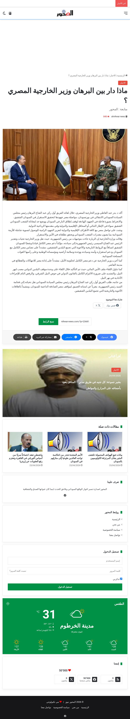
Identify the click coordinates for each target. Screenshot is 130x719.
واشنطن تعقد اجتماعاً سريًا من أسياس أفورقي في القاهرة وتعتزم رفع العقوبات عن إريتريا (25, 458)
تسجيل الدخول (65, 586)
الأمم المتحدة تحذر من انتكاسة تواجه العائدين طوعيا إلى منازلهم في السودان (66, 458)
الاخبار (113, 75)
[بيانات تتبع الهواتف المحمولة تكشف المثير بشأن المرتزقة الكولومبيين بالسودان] (105, 442)
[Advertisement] (65, 46)
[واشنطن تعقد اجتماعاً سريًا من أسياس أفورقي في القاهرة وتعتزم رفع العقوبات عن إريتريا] (25, 442)
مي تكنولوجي (52, 702)
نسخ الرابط (48, 321)
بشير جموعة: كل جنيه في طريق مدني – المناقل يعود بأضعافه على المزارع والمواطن (88, 387)
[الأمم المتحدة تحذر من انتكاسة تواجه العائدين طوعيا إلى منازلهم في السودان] (65, 442)
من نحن (116, 524)
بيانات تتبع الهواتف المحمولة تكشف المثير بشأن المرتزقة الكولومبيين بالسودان (105, 458)
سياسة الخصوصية (111, 529)
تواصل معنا (114, 535)
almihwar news (118, 116)
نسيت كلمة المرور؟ (17, 571)
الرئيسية (122, 75)
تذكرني (117, 579)
